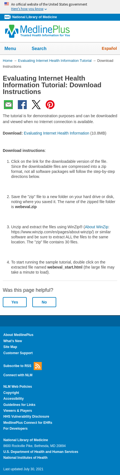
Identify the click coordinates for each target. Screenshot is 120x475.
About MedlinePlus (18, 335)
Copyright (11, 393)
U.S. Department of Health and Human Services (40, 452)
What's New (12, 341)
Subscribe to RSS (22, 366)
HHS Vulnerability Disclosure (26, 416)
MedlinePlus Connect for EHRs (27, 423)
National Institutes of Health (25, 458)
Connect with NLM (18, 375)
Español (109, 48)
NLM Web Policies (17, 387)
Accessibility (13, 399)
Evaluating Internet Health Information (56, 133)
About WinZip (96, 227)
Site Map (10, 347)
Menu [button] (13, 49)
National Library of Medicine (34, 17)
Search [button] (43, 49)
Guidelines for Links (19, 405)
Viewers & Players (17, 411)
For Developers (15, 429)
